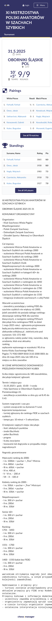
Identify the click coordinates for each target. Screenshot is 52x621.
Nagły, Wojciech (43, 116)
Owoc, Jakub (12, 110)
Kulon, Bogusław (14, 128)
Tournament (9, 34)
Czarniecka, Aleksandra (16, 177)
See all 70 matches (31, 135)
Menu (40, 5)
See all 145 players (25, 190)
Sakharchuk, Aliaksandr (16, 116)
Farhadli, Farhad (13, 104)
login (25, 5)
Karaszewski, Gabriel (15, 122)
